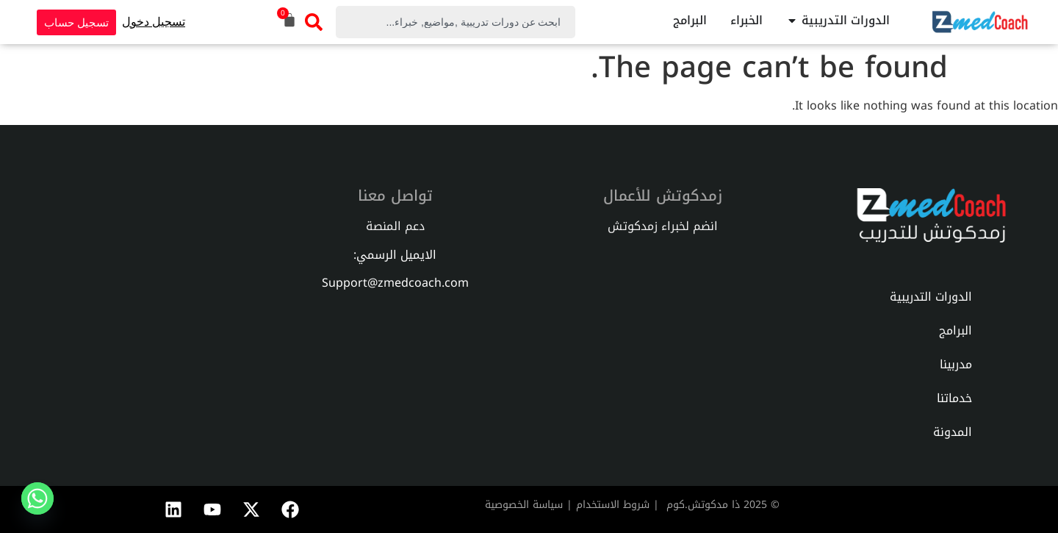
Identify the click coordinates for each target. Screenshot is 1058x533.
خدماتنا (954, 398)
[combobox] (456, 22)
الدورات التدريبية (931, 296)
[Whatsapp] (37, 498)
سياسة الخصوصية (524, 505)
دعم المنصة (395, 226)
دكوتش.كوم (694, 505)
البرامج (955, 330)
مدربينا (956, 364)
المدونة (952, 432)
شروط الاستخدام (612, 505)
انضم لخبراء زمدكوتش (663, 226)
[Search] (314, 22)
